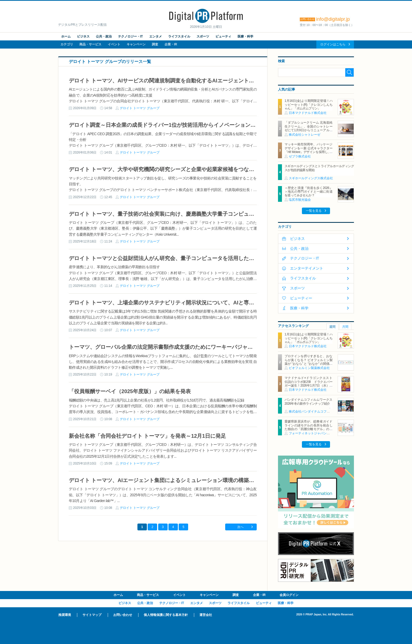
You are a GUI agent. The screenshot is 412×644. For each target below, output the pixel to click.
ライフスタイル (179, 36)
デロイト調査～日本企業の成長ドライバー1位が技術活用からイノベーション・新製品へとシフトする (188, 125)
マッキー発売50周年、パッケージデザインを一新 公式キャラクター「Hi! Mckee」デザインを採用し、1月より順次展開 (308, 149)
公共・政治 (104, 36)
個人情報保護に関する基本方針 (166, 615)
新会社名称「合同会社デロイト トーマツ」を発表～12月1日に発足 (147, 436)
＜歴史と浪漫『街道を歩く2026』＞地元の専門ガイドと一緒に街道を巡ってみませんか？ (308, 191)
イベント (114, 44)
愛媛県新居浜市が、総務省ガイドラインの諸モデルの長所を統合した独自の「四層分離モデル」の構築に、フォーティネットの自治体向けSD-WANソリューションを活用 (308, 429)
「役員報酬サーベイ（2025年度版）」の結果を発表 (130, 391)
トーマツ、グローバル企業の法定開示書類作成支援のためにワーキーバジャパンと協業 (171, 347)
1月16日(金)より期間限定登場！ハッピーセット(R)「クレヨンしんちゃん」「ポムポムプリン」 (308, 104)
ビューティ (223, 36)
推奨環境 (64, 615)
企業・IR (170, 44)
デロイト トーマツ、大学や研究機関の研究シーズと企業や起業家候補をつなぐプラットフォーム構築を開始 (195, 169)
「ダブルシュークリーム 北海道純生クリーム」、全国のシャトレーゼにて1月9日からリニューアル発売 (308, 128)
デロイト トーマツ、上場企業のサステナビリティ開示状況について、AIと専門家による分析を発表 (185, 302)
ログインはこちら (333, 44)
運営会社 (205, 615)
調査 (155, 44)
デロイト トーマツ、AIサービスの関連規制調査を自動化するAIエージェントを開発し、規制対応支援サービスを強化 (206, 80)
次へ (240, 527)
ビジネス (83, 36)
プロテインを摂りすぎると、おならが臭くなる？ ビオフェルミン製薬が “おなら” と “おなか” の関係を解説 (308, 361)
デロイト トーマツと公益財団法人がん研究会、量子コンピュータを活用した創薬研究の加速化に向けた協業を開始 (203, 258)
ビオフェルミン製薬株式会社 (309, 368)
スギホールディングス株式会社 (311, 178)
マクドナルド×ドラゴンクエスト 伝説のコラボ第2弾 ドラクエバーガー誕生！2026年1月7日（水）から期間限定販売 (310, 383)
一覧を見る (314, 211)
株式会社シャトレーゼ (304, 134)
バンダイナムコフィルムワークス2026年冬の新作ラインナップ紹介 (308, 401)
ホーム (66, 36)
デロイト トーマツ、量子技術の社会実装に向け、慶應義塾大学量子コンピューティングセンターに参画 (190, 214)
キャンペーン (136, 44)
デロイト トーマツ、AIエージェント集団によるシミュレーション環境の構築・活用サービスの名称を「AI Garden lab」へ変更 (218, 480)
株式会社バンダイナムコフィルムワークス (319, 411)
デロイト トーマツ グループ (139, 108)
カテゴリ (66, 44)
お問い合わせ (122, 615)
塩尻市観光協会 (300, 200)
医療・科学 (245, 36)
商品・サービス (90, 44)
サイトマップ (92, 615)
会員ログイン (289, 595)
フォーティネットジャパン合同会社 (314, 433)
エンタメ (155, 36)
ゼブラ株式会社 (300, 156)
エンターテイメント (306, 268)
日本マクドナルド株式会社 (308, 113)
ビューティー (301, 298)
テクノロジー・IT (130, 36)
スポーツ (203, 36)
